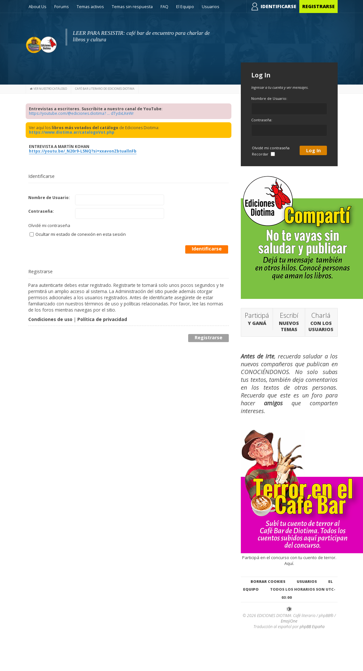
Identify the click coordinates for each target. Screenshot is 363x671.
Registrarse (318, 6)
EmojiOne (289, 621)
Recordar (263, 154)
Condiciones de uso (50, 319)
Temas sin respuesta (132, 6)
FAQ (164, 6)
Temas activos (90, 6)
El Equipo (185, 6)
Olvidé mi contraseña (49, 225)
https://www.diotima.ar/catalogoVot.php (71, 132)
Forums (61, 6)
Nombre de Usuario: (49, 197)
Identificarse (278, 6)
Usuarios (210, 6)
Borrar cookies (268, 581)
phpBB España (312, 626)
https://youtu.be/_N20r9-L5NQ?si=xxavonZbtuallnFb (82, 151)
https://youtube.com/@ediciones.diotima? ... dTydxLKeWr (81, 113)
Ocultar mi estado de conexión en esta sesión (78, 234)
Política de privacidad (102, 319)
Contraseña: (41, 211)
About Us (37, 6)
